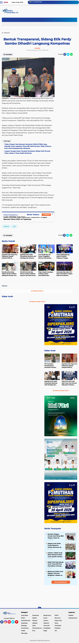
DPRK (23, 618)
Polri (14, 226)
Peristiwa (57, 628)
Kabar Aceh (7, 296)
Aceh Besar (24, 615)
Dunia (45, 618)
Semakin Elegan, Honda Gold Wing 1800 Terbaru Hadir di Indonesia (56, 536)
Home (6, 2)
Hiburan (34, 620)
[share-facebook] (64, 54)
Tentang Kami (72, 618)
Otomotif (46, 625)
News (67, 27)
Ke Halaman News (37, 291)
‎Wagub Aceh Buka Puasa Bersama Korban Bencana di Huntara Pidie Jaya (54, 545)
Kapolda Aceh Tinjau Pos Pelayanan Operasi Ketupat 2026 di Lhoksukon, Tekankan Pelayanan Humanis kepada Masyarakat (69, 365)
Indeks (6, 27)
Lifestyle (50, 27)
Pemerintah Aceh (37, 628)
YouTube (18, 622)
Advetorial (35, 615)
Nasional (59, 27)
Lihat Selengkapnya (61, 582)
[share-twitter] (68, 54)
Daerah (14, 27)
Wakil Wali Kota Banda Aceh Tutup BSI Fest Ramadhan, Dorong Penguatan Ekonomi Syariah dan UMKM (56, 564)
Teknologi (24, 633)
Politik (23, 630)
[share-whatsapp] (71, 54)
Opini (34, 625)
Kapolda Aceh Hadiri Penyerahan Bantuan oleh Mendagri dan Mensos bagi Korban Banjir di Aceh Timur (50, 383)
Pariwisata (58, 625)
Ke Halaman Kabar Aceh (37, 301)
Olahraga (24, 625)
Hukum (31, 27)
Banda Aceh (47, 615)
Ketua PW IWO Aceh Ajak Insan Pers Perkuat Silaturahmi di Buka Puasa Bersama (69, 383)
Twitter (13, 622)
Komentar (7, 54)
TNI (56, 630)
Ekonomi (22, 27)
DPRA (56, 615)
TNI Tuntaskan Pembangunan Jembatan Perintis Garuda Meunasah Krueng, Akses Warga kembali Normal (51, 365)
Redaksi (70, 615)
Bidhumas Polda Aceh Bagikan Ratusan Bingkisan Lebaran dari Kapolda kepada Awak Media (56, 573)
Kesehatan (41, 27)
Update (46, 214)
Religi (45, 630)
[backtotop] (39, 608)
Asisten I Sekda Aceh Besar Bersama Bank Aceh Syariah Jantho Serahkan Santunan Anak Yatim (55, 554)
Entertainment (25, 620)
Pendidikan (47, 628)
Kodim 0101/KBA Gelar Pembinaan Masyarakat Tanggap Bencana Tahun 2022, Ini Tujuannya (25, 218)
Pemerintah (24, 628)
